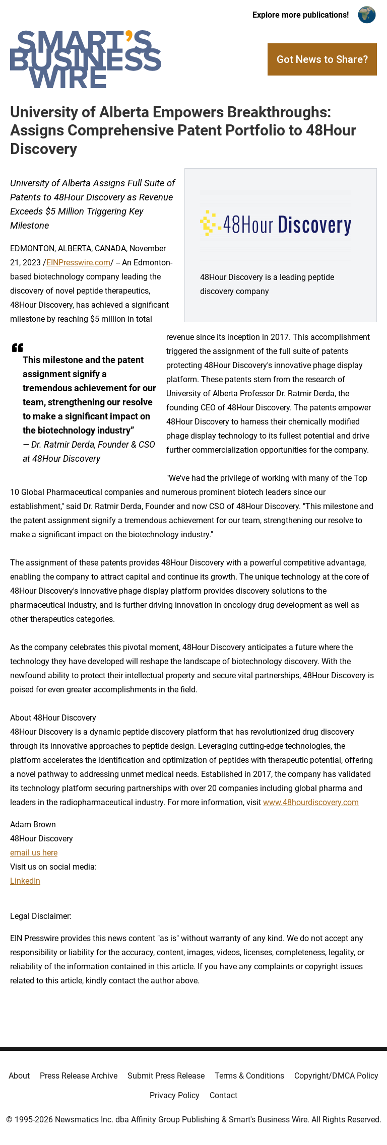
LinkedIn (25, 881)
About (19, 1076)
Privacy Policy (175, 1095)
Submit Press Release (166, 1076)
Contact (223, 1095)
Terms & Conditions (249, 1076)
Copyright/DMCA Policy (336, 1076)
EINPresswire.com (78, 262)
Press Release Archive (78, 1076)
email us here (33, 852)
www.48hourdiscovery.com (311, 802)
